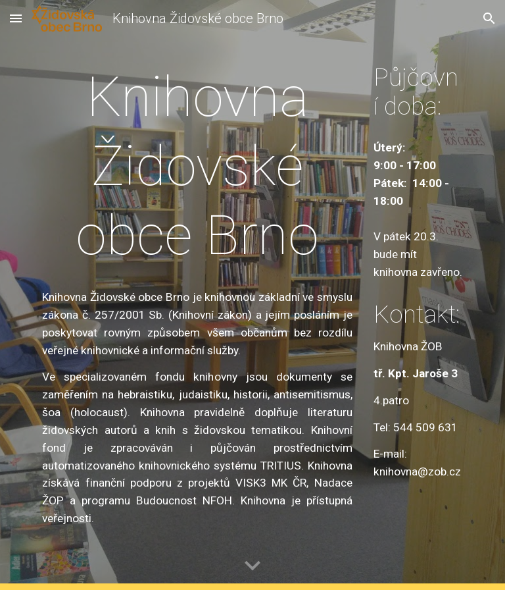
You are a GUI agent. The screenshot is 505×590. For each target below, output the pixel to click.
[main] (197, 166)
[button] (16, 18)
